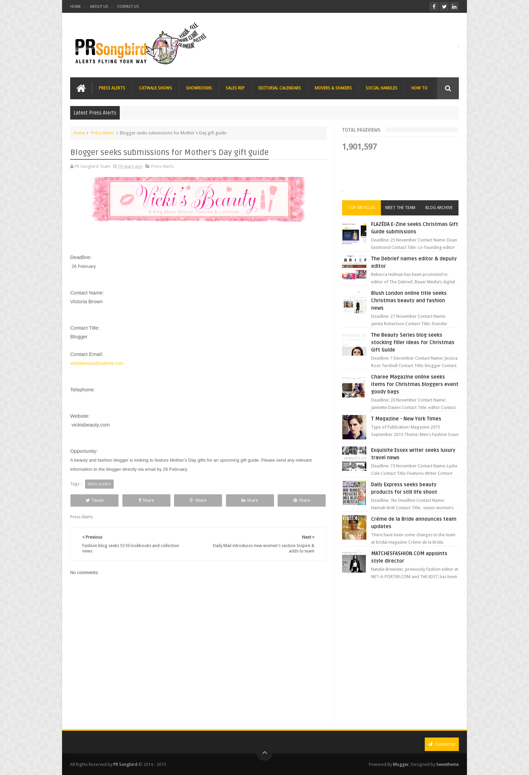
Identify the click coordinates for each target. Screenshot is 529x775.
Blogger (401, 764)
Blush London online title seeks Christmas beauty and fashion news (409, 300)
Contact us (441, 744)
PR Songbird (125, 764)
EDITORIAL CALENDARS (279, 88)
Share (146, 500)
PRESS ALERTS (112, 88)
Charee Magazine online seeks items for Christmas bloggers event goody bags (414, 384)
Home (79, 132)
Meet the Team (400, 207)
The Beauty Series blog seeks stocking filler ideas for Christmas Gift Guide (412, 342)
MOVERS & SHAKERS (333, 88)
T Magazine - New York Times (406, 419)
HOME (75, 6)
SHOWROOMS (199, 88)
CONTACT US (128, 6)
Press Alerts (102, 132)
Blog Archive (439, 207)
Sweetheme (447, 764)
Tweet (95, 500)
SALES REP (235, 88)
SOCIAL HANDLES (381, 88)
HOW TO (419, 88)
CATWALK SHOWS (155, 88)
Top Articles (361, 207)
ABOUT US (99, 6)
